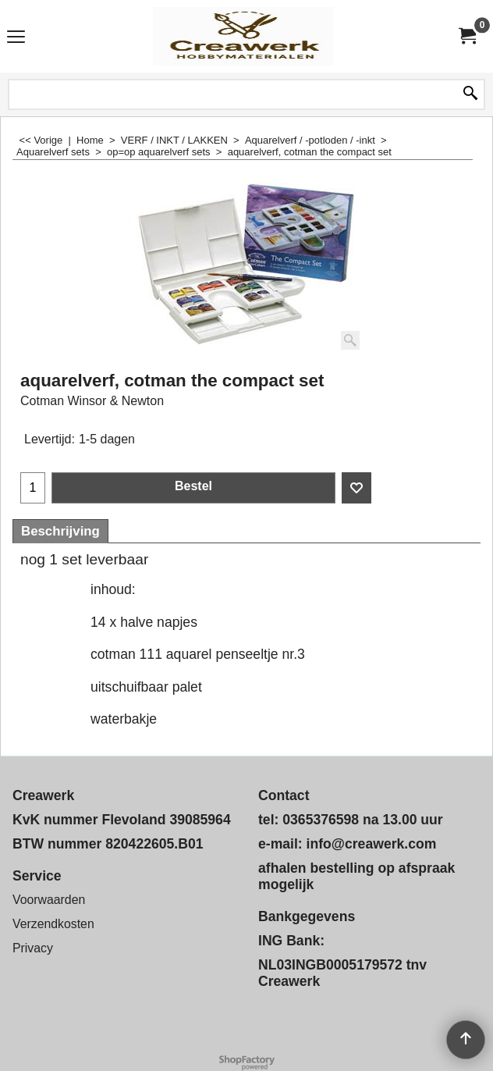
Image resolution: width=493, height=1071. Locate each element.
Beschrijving (60, 531)
